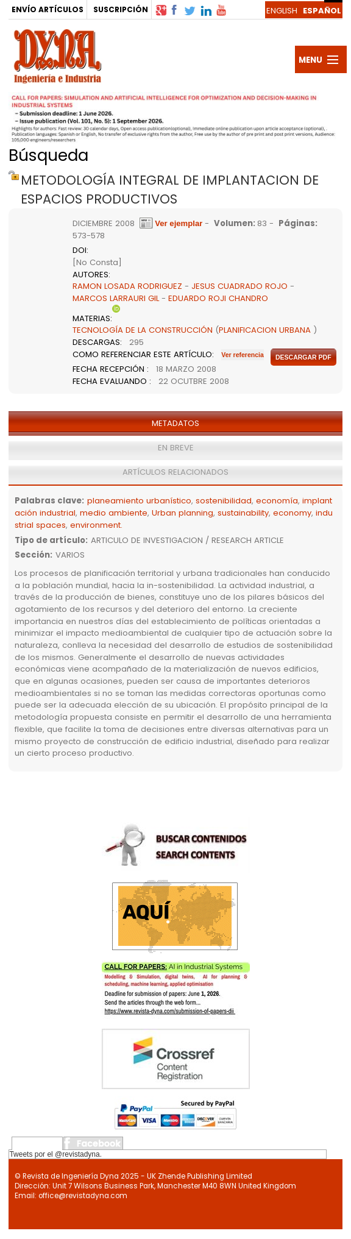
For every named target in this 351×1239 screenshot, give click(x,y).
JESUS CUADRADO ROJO (239, 286)
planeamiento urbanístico (139, 500)
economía (277, 500)
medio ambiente (113, 513)
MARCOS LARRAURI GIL (116, 298)
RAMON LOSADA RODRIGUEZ (127, 286)
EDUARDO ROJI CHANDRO (218, 298)
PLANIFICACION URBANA (265, 330)
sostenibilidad (224, 500)
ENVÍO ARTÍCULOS (47, 9)
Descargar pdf (303, 357)
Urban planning (182, 513)
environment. (96, 525)
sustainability (243, 513)
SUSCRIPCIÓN (120, 9)
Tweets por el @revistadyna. (55, 1154)
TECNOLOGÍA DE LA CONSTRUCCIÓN (143, 330)
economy (292, 513)
